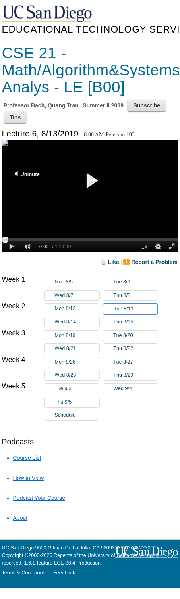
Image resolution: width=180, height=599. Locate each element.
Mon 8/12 (76, 309)
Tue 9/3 (76, 389)
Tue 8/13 (135, 309)
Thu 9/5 (77, 402)
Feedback (64, 573)
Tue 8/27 (135, 362)
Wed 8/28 (77, 375)
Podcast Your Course (39, 498)
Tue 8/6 (135, 282)
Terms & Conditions (23, 573)
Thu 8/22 (135, 349)
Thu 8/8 (135, 295)
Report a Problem (154, 262)
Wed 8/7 (77, 295)
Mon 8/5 (76, 282)
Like (113, 262)
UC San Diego (47, 14)
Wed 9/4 (135, 389)
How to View (28, 478)
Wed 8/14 (77, 322)
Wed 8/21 (77, 349)
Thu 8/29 (135, 375)
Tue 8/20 (135, 336)
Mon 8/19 (76, 336)
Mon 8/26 (76, 362)
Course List (27, 458)
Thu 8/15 (135, 322)
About (20, 518)
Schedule (64, 415)
